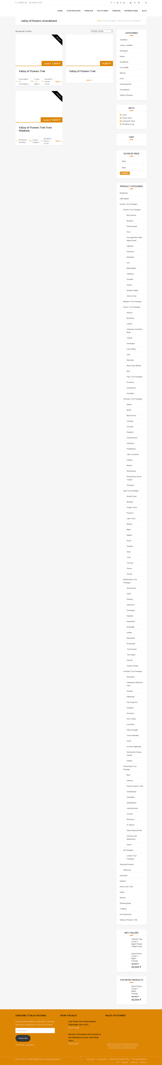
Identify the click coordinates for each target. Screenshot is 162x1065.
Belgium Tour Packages (132, 301)
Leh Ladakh (124, 67)
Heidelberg (131, 449)
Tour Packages (73, 11)
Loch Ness (131, 724)
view (58, 82)
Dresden (130, 427)
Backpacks (124, 193)
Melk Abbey (131, 268)
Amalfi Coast (132, 496)
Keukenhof (131, 621)
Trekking (116, 11)
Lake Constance (133, 454)
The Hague (131, 655)
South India (102, 11)
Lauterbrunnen (132, 808)
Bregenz (130, 221)
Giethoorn (131, 605)
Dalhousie (127, 870)
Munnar (123, 73)
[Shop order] (102, 31)
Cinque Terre (132, 507)
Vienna (129, 285)
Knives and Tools (126, 886)
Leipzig (129, 460)
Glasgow (130, 708)
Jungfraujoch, (132, 803)
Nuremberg (131, 471)
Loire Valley (131, 349)
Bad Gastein (131, 215)
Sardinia (130, 546)
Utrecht (130, 660)
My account (91, 1059)
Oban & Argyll (132, 730)
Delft (129, 594)
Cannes (129, 324)
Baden (129, 404)
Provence (130, 382)
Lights (122, 892)
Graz (128, 232)
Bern (128, 775)
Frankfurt (130, 432)
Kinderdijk (130, 627)
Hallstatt (130, 246)
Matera (129, 524)
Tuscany (130, 563)
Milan (129, 529)
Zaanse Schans (132, 666)
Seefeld (130, 279)
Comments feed (128, 121)
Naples (129, 535)
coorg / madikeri (126, 45)
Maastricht (131, 638)
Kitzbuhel (130, 257)
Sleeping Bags (125, 903)
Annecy (129, 312)
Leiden (129, 632)
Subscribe (22, 1038)
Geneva (130, 780)
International (131, 11)
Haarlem (130, 616)
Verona (129, 574)
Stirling (129, 761)
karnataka (123, 875)
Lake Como (131, 518)
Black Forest (131, 415)
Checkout (143, 1062)
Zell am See (131, 296)
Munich (129, 465)
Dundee (130, 691)
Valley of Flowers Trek (32, 71)
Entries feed (127, 118)
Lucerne (130, 814)
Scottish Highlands (134, 746)
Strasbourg (131, 388)
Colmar (129, 338)
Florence (130, 513)
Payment (125, 1062)
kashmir (123, 881)
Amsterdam (131, 588)
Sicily (129, 552)
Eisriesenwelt (132, 226)
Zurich (129, 845)
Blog (144, 11)
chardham (123, 40)
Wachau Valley (132, 290)
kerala (122, 56)
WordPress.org (128, 124)
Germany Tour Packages (132, 399)
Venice (129, 568)
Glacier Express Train (135, 786)
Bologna (130, 502)
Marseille (130, 360)
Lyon (128, 354)
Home (60, 11)
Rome (129, 541)
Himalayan (124, 51)
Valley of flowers (126, 95)
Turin (129, 557)
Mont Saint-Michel (134, 366)
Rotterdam (131, 643)
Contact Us (134, 1062)
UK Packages (128, 850)
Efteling (130, 599)
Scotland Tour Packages (132, 671)
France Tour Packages (131, 307)
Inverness (130, 713)
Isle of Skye (131, 719)
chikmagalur (124, 198)
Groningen (131, 610)
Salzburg (130, 274)
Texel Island (131, 649)
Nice (128, 371)
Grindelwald (131, 791)
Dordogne (131, 343)
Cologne (130, 421)
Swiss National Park (134, 830)
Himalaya (89, 11)
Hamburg (130, 443)
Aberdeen (131, 677)
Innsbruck (130, 251)
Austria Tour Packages (132, 210)
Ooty (122, 78)
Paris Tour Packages (134, 377)
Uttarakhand (124, 89)
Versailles (130, 393)
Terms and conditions (139, 1059)
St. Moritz (130, 825)
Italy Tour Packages (131, 491)
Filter (125, 173)
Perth (129, 741)
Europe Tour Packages (128, 204)
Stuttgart (130, 485)
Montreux (130, 819)
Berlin (129, 410)
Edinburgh (130, 697)
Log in (124, 115)
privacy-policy (102, 1059)
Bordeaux (130, 318)
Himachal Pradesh (127, 864)
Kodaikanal (124, 62)
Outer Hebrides (133, 735)
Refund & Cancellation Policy (119, 1059)
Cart (117, 1062)
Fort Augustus (132, 702)
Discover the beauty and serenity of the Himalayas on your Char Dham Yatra (84, 1037)
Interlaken (131, 797)
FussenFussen (132, 438)
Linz (128, 263)
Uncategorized (125, 84)
